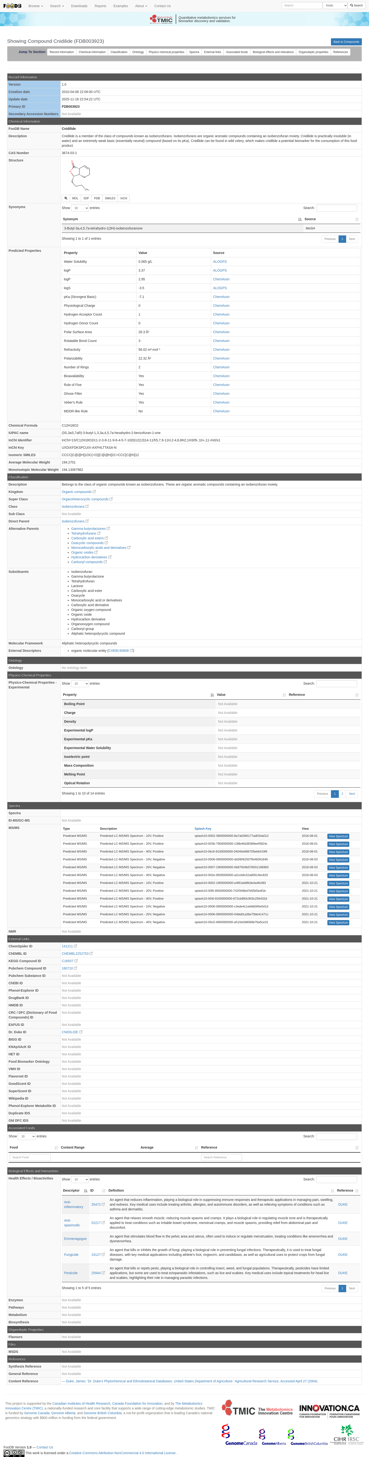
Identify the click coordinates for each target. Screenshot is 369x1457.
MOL (75, 198)
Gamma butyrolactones (90, 529)
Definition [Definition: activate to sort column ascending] (116, 1190)
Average (147, 1147)
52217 (98, 1223)
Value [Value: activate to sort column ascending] (221, 695)
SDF (86, 198)
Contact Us (162, 6)
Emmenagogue (75, 1239)
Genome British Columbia (103, 1413)
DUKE (343, 1204)
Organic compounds (79, 492)
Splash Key (203, 828)
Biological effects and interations (273, 52)
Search (57, 6)
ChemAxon (221, 279)
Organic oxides (84, 552)
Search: (330, 208)
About (141, 6)
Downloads (79, 6)
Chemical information (92, 52)
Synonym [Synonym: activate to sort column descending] (70, 219)
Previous (330, 239)
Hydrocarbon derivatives (91, 557)
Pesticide (71, 1273)
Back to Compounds (346, 42)
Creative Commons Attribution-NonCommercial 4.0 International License (122, 1453)
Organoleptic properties (313, 52)
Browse (36, 6)
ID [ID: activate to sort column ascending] (92, 1190)
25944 (98, 1273)
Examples (120, 6)
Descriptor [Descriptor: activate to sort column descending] (71, 1190)
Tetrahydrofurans (86, 533)
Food (14, 1147)
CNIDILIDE (72, 1032)
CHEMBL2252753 (77, 953)
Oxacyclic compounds (89, 543)
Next (352, 239)
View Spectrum (338, 836)
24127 (98, 1255)
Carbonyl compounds (89, 562)
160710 (69, 968)
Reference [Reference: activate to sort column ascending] (297, 695)
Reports (100, 6)
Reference (209, 1147)
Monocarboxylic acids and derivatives (101, 548)
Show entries (81, 208)
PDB (97, 198)
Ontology (138, 52)
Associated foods (237, 52)
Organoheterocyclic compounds (87, 499)
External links (212, 52)
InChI (123, 198)
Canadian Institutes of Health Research (81, 1403)
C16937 (70, 961)
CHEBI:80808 (120, 651)
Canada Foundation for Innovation (137, 1403)
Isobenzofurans (75, 506)
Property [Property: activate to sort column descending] (70, 695)
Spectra (194, 52)
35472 (98, 1204)
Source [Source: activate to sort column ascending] (310, 219)
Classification (119, 52)
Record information (62, 52)
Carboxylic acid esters (89, 538)
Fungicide (71, 1255)
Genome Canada (36, 1413)
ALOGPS (220, 261)
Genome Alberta (63, 1413)
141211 (69, 946)
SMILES (110, 198)
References (340, 52)
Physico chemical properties (166, 52)
